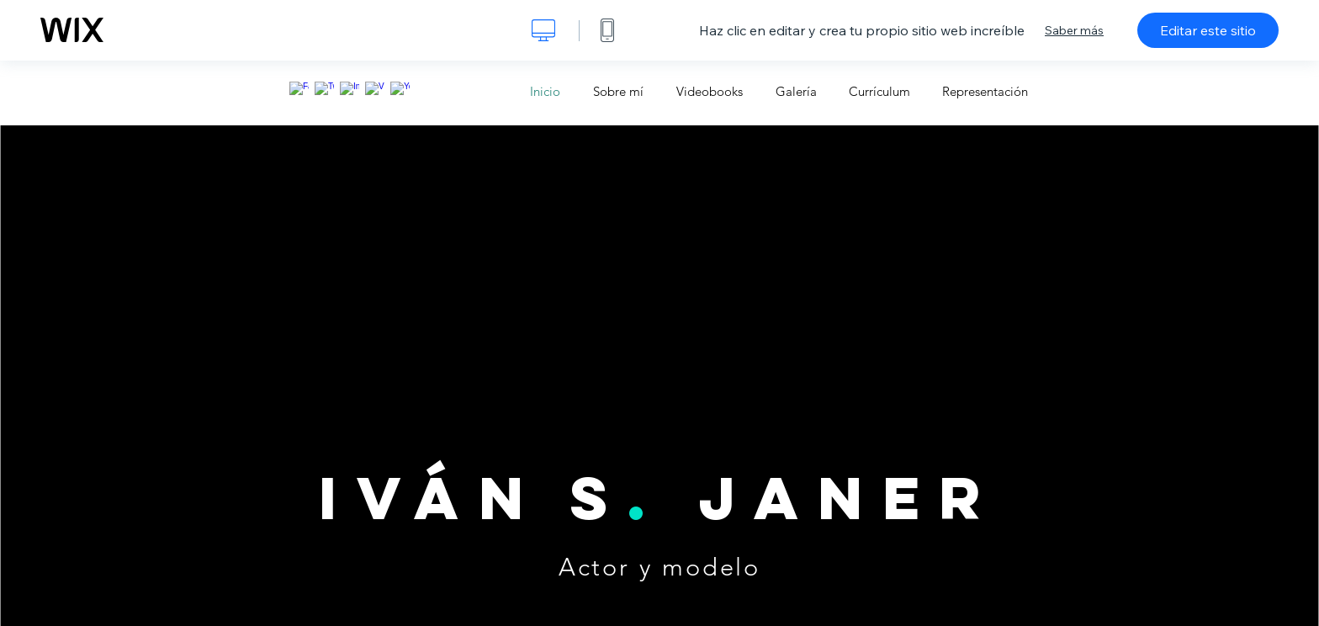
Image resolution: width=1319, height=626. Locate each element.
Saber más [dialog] (1074, 30)
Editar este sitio (1208, 30)
